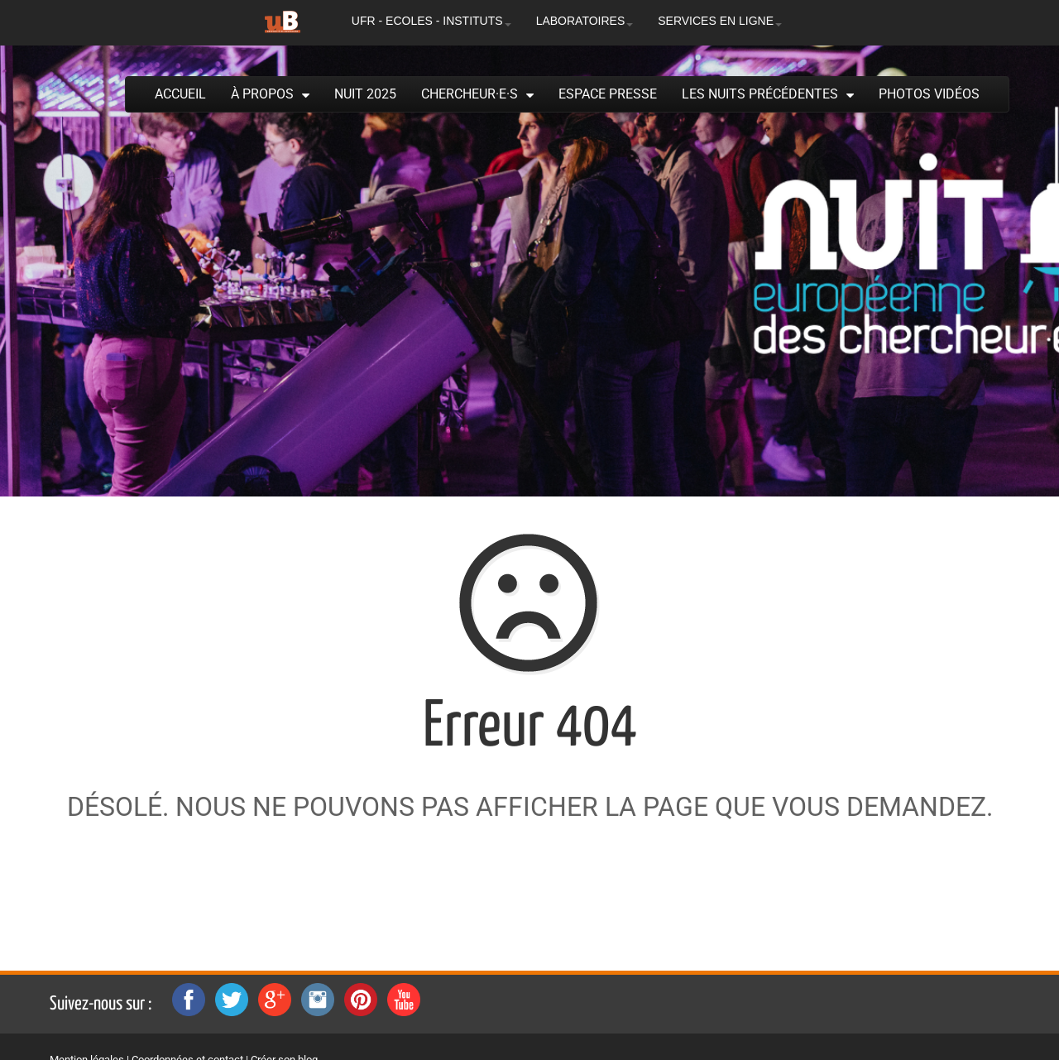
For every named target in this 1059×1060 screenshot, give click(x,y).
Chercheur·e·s (469, 94)
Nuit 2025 (365, 94)
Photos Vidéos (929, 94)
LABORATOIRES (585, 20)
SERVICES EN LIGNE (720, 20)
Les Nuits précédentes (760, 94)
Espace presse (607, 94)
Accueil (180, 94)
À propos (262, 94)
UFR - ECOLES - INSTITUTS (431, 20)
